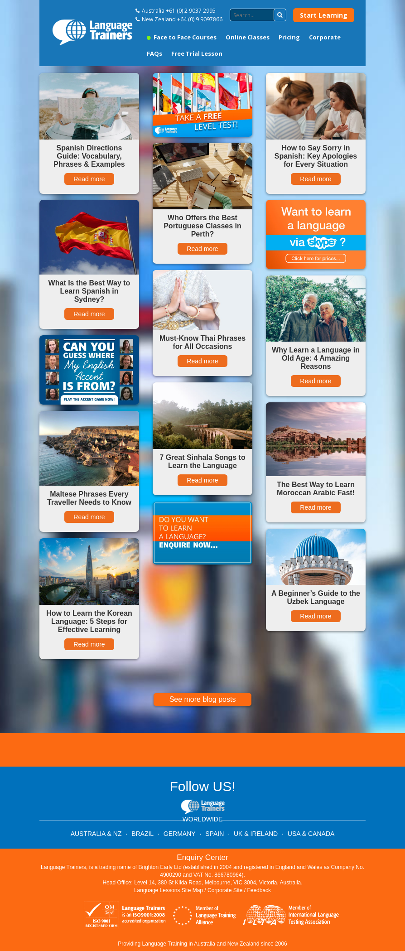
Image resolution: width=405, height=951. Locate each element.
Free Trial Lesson (196, 53)
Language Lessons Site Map (168, 890)
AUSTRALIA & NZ (96, 833)
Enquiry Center (202, 857)
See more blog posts (202, 699)
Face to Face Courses (182, 37)
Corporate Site (224, 890)
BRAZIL (142, 833)
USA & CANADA (311, 833)
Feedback (259, 890)
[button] (280, 15)
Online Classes (248, 37)
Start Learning (323, 15)
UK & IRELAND (256, 833)
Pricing (289, 37)
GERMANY (180, 833)
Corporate (325, 37)
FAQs (154, 53)
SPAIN (214, 833)
